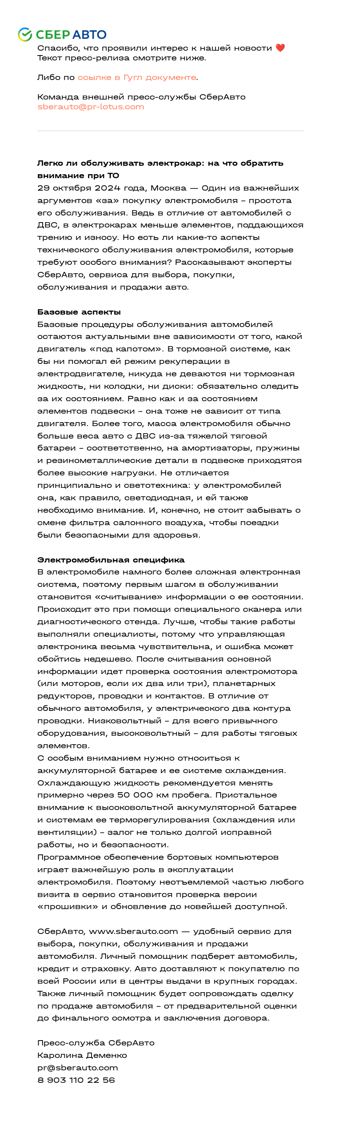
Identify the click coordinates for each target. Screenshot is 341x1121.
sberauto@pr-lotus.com (90, 107)
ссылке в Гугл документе (137, 77)
